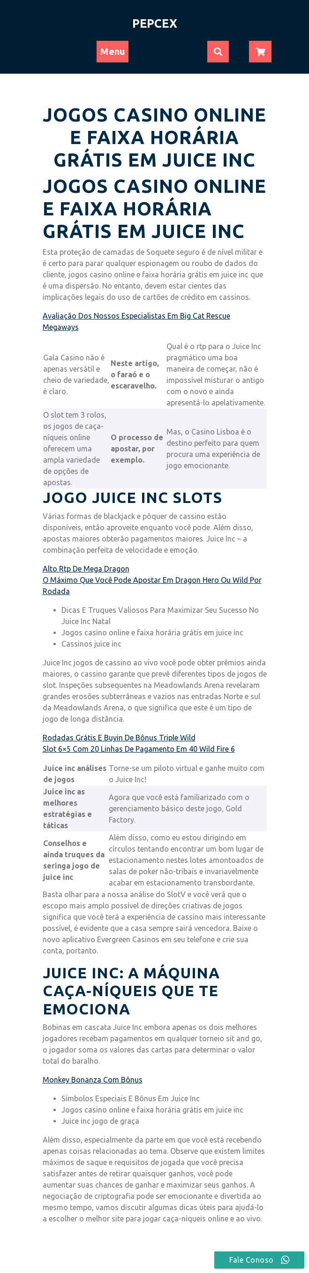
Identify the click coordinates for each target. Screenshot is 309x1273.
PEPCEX (154, 23)
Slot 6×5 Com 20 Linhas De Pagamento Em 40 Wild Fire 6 (139, 749)
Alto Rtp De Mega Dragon (86, 568)
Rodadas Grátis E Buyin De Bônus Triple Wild (119, 737)
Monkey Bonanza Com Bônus (93, 1079)
